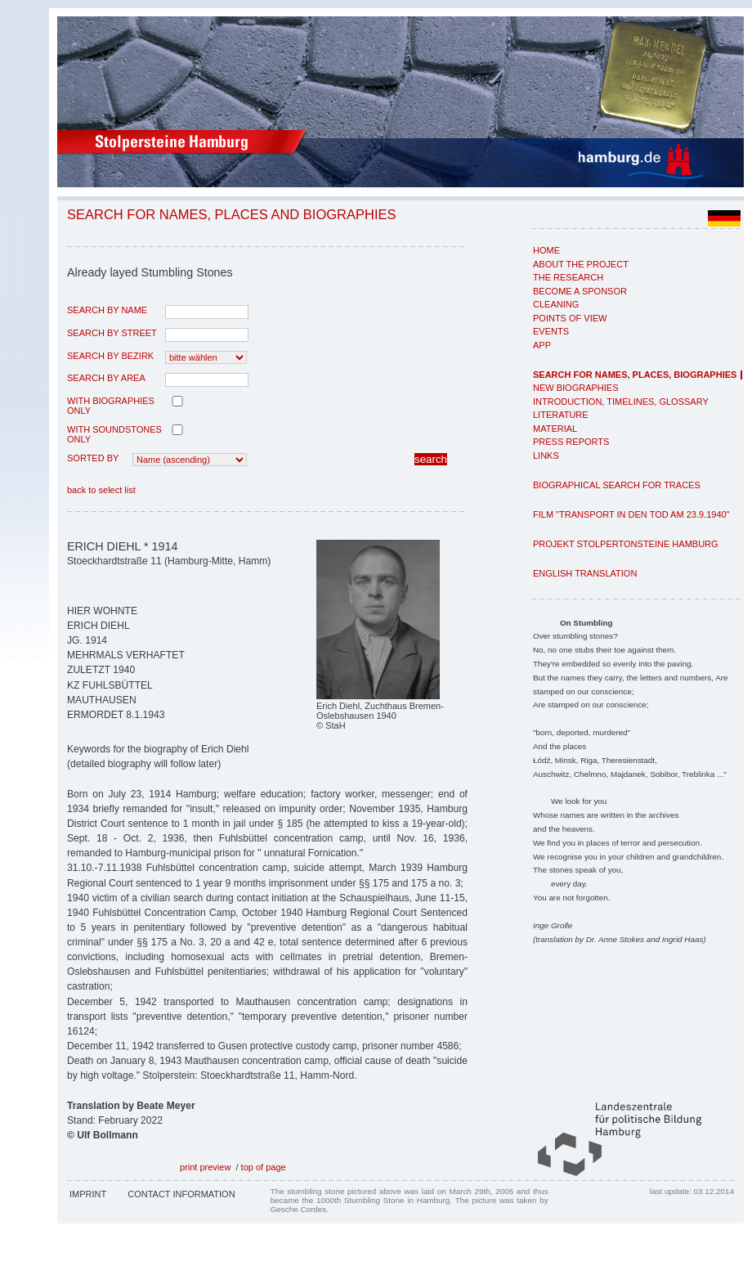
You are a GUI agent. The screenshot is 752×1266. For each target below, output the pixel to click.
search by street (112, 333)
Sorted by (93, 458)
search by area (106, 378)
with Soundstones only (114, 434)
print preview (205, 1167)
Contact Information (181, 1194)
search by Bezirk (110, 356)
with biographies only (110, 405)
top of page (263, 1167)
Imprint (87, 1194)
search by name (107, 310)
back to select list (101, 490)
